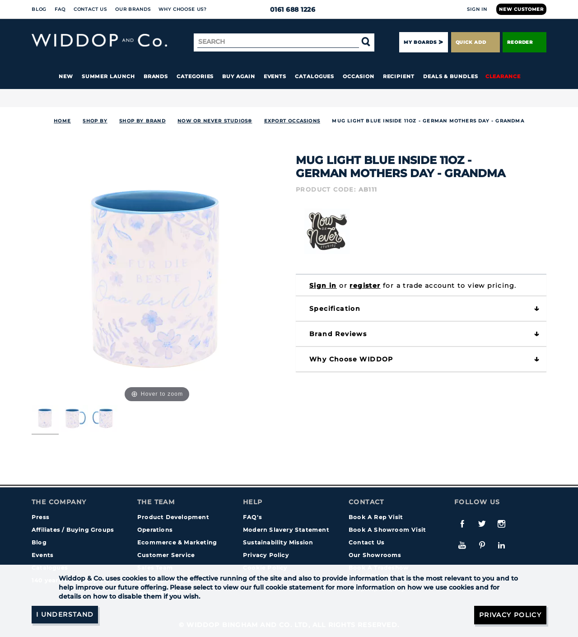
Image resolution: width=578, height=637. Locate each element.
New (66, 76)
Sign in (323, 285)
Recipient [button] (399, 76)
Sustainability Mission (278, 542)
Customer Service (166, 555)
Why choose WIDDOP (351, 359)
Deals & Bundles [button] (450, 76)
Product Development (173, 517)
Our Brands (132, 9)
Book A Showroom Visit (387, 529)
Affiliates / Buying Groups (73, 529)
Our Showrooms (375, 555)
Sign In (477, 9)
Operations (154, 529)
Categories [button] (195, 76)
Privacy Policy (266, 555)
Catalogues (314, 76)
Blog (39, 9)
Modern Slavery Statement (286, 529)
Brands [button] (156, 76)
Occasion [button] (358, 76)
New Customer (521, 9)
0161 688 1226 (289, 9)
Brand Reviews (338, 334)
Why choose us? (182, 9)
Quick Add (475, 42)
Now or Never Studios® (214, 121)
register (365, 285)
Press (40, 517)
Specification (334, 308)
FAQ (60, 9)
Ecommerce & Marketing (177, 542)
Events (275, 76)
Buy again (238, 76)
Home (62, 121)
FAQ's (252, 517)
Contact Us (90, 9)
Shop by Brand (142, 121)
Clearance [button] (503, 76)
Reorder (524, 42)
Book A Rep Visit (376, 517)
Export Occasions (292, 121)
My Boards (420, 42)
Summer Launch (108, 76)
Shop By (95, 121)
